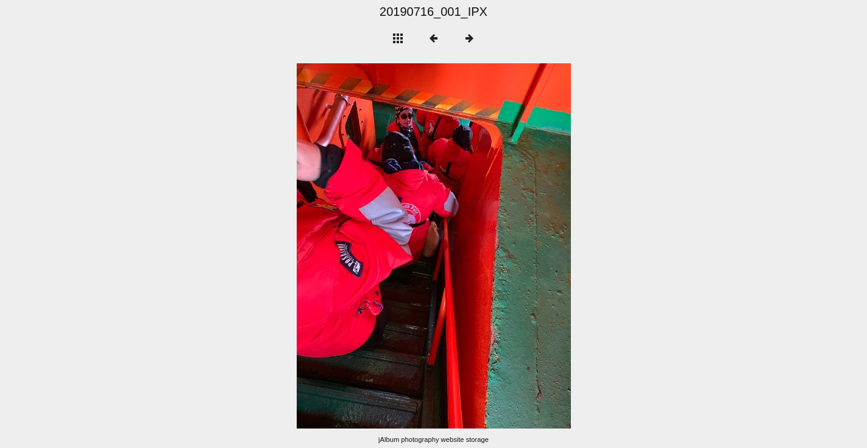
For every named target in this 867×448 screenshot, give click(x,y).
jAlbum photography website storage (433, 439)
